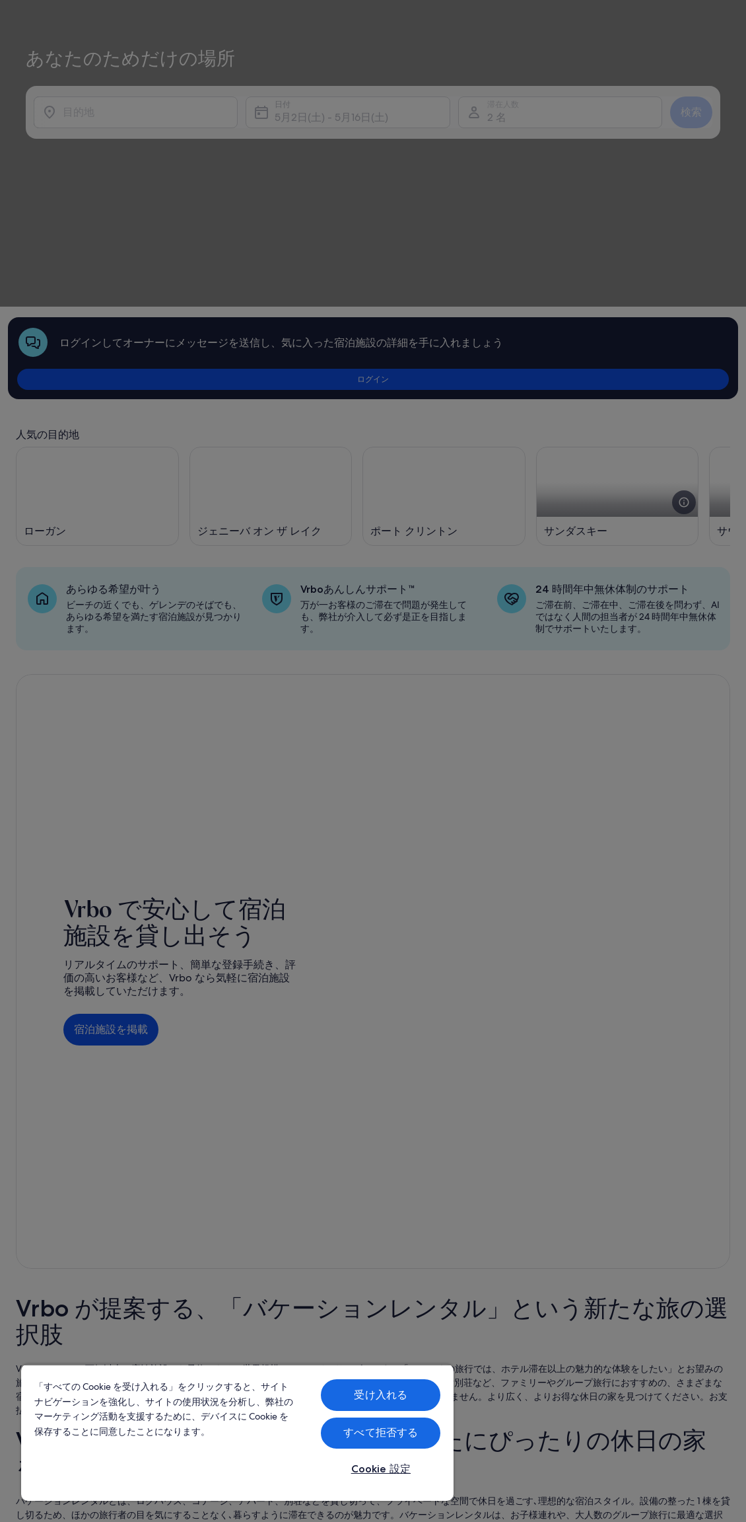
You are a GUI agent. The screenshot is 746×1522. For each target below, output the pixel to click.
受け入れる (380, 1395)
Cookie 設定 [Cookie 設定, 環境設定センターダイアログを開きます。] (381, 1469)
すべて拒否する (380, 1432)
